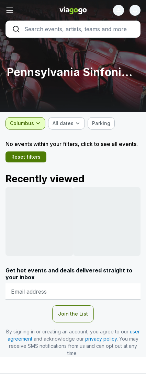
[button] (27, 10)
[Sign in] (118, 10)
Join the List (73, 314)
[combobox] (25, 123)
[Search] (73, 29)
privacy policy (101, 339)
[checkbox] (101, 123)
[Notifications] (135, 10)
